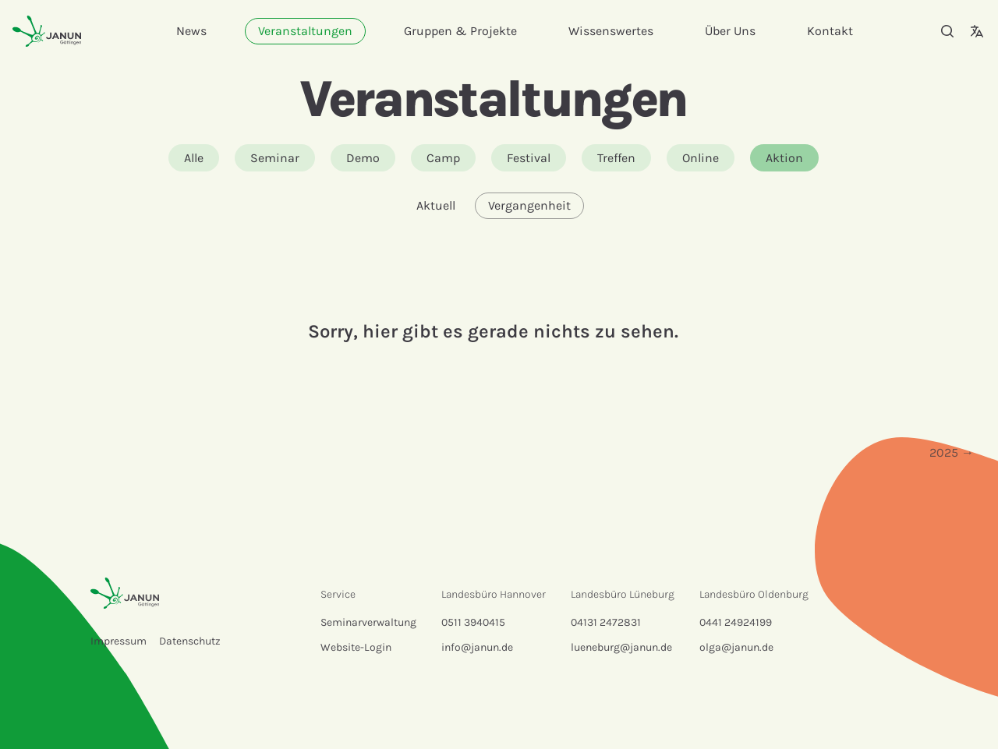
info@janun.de (477, 647)
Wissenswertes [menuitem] (610, 30)
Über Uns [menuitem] (730, 30)
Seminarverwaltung (368, 622)
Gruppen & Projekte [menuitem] (460, 30)
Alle (193, 157)
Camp (443, 157)
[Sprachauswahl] (977, 31)
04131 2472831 (606, 622)
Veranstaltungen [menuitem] (305, 30)
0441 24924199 (735, 622)
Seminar (274, 157)
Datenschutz (190, 641)
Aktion (784, 157)
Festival (528, 157)
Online (700, 157)
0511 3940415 (473, 622)
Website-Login (355, 647)
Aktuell (435, 205)
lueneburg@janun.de (621, 647)
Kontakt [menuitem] (830, 30)
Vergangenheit (529, 205)
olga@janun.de (736, 647)
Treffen (616, 157)
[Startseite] (46, 31)
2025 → (951, 452)
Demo (363, 157)
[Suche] (947, 31)
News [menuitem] (191, 30)
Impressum (118, 641)
